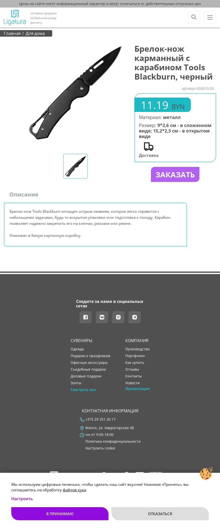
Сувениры (81, 340)
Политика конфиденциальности (113, 441)
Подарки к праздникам (90, 356)
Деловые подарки (86, 376)
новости (132, 383)
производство (137, 349)
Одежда (77, 349)
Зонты (76, 383)
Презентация (137, 389)
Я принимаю (60, 513)
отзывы (132, 369)
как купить (134, 363)
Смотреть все (83, 390)
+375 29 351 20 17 (100, 419)
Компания (136, 340)
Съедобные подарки (88, 369)
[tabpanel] (75, 92)
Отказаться (160, 513)
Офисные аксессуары (89, 363)
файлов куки (74, 489)
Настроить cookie (100, 448)
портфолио (135, 356)
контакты (133, 376)
